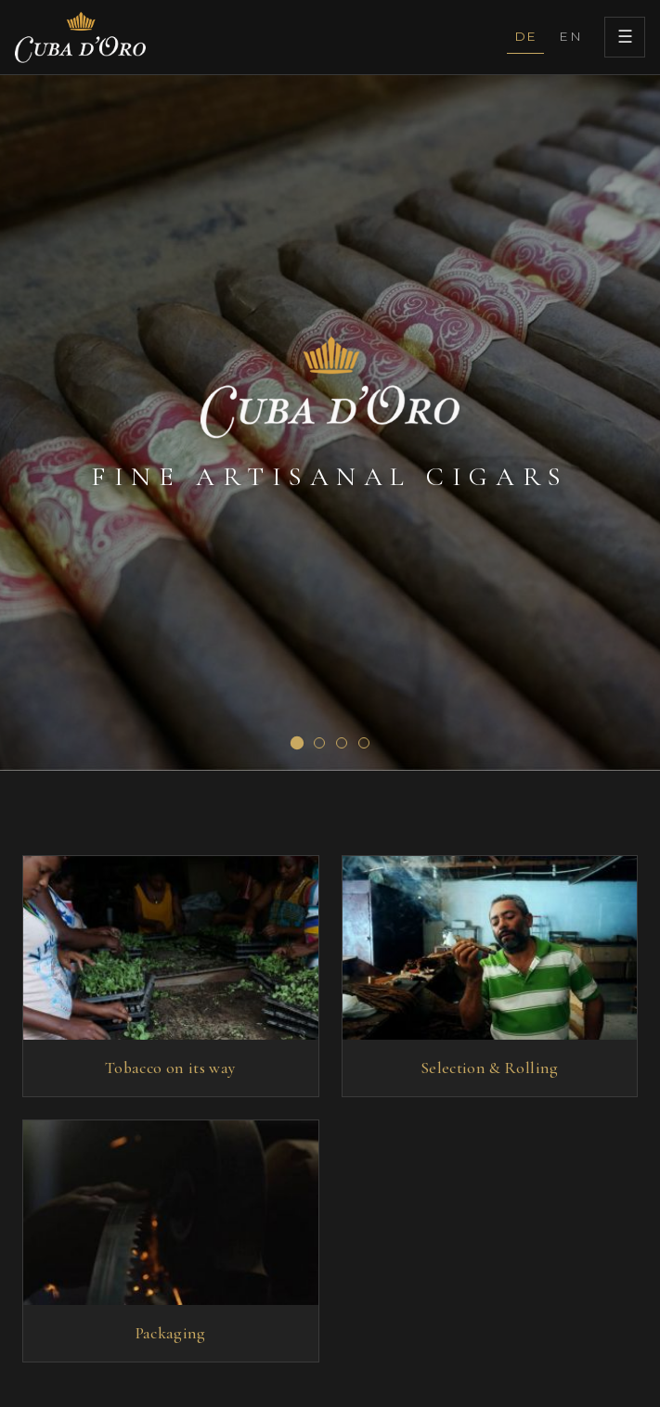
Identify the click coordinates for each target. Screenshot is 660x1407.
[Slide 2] (319, 742)
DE (525, 36)
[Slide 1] (296, 742)
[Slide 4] (363, 742)
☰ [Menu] (625, 36)
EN (570, 36)
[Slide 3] (341, 742)
